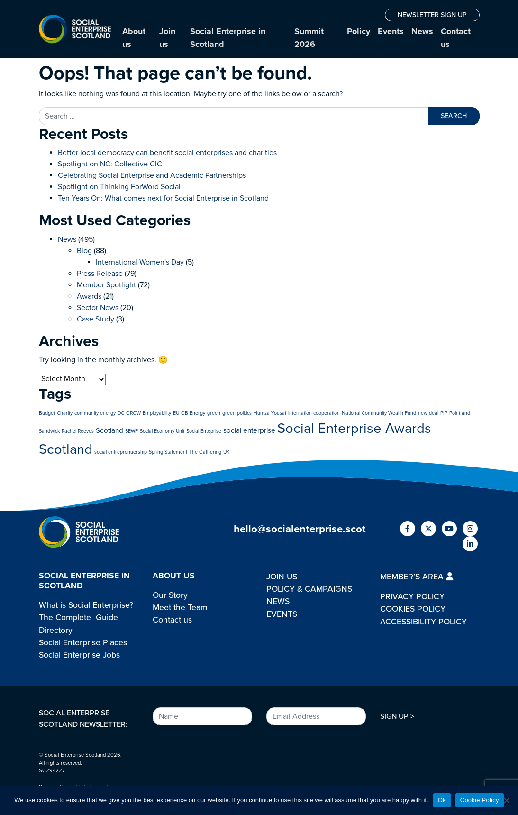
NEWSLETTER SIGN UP (432, 15)
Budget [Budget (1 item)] (47, 413)
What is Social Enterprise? (86, 605)
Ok (442, 800)
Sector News (97, 307)
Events (391, 31)
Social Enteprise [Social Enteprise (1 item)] (203, 431)
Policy (358, 31)
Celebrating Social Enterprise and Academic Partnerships (152, 175)
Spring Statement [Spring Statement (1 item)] (168, 452)
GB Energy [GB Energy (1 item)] (193, 413)
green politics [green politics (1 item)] (237, 413)
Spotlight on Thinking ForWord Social (119, 187)
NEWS (278, 601)
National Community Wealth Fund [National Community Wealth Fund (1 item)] (379, 413)
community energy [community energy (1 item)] (95, 413)
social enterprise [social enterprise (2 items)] (249, 430)
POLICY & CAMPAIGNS (309, 589)
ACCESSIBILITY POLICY (423, 622)
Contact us (456, 37)
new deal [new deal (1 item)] (428, 413)
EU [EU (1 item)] (176, 413)
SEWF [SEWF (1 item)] (131, 431)
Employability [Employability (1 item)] (157, 413)
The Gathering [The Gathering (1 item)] (205, 452)
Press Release (100, 273)
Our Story (170, 595)
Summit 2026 (309, 37)
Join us (167, 37)
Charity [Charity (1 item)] (65, 413)
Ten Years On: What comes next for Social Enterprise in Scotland (163, 198)
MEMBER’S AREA (416, 577)
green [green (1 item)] (213, 413)
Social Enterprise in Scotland (227, 37)
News (422, 31)
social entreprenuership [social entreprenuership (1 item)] (120, 452)
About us (133, 37)
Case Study (95, 319)
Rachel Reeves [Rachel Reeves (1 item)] (78, 431)
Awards (89, 296)
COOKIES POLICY (412, 609)
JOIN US (281, 577)
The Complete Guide (78, 618)
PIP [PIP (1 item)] (443, 413)
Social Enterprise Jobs (79, 655)
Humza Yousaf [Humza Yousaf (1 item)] (270, 413)
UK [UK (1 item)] (226, 452)
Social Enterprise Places (83, 643)
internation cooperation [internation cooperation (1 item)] (314, 413)
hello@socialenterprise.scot (300, 528)
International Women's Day (140, 262)
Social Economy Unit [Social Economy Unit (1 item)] (162, 431)
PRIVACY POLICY (412, 597)
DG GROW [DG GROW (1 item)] (129, 413)
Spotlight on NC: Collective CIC (110, 164)
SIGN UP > (397, 716)
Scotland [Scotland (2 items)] (109, 430)
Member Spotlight (106, 285)
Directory (56, 630)
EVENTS (281, 614)
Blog (84, 251)
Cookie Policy (479, 800)
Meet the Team (180, 608)
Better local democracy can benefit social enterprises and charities (168, 152)
